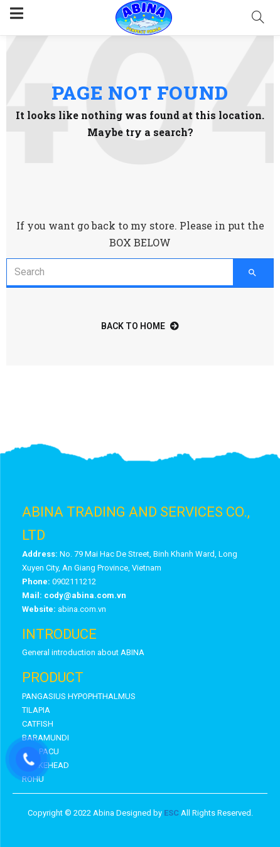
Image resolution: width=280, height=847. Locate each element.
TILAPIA (36, 710)
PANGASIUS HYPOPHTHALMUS (79, 696)
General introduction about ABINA (83, 652)
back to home (140, 326)
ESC (171, 813)
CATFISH (37, 724)
